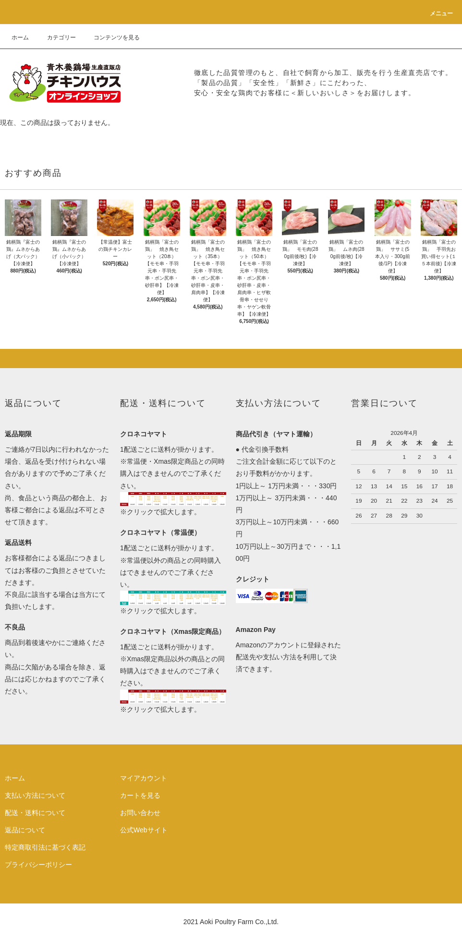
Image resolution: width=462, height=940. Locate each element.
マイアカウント (143, 778)
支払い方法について (35, 795)
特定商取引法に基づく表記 (45, 847)
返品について (25, 830)
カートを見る (140, 795)
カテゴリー (56, 37)
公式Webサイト (144, 830)
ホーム (20, 37)
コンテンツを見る (111, 37)
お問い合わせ (140, 812)
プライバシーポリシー (38, 864)
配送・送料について (35, 812)
